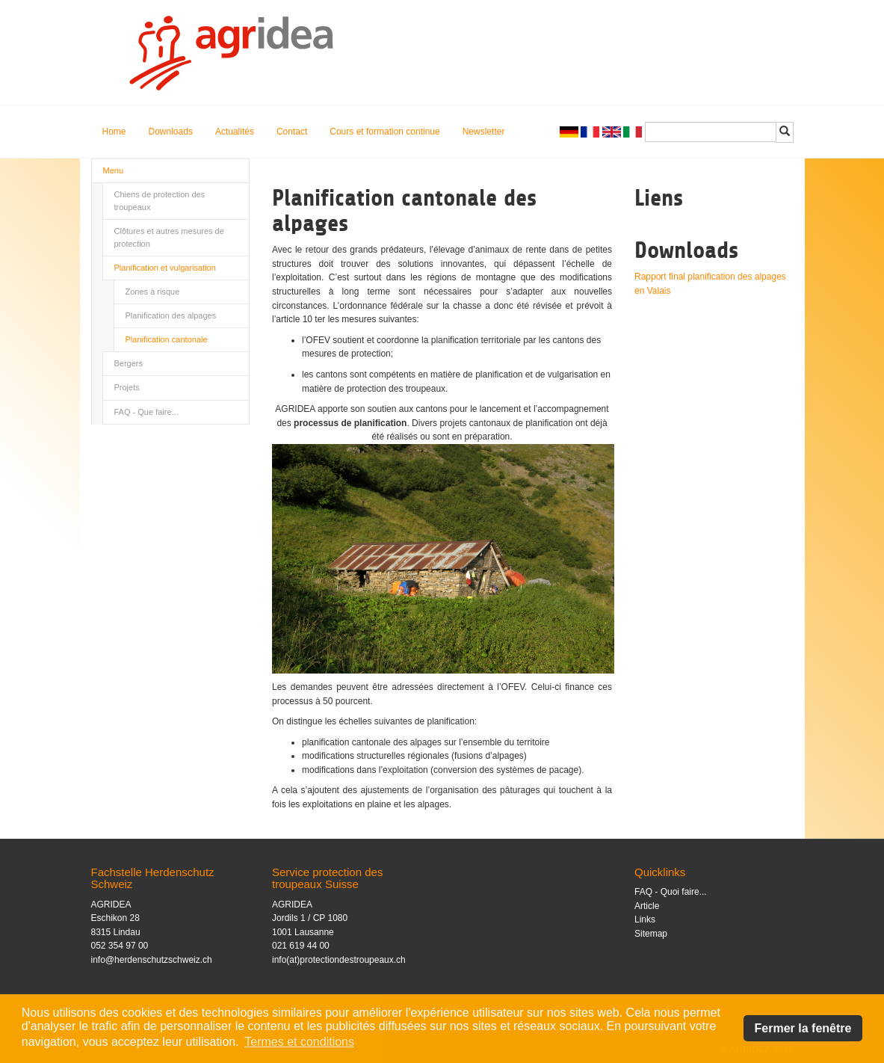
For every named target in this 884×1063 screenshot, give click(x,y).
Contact (291, 131)
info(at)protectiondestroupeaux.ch (339, 960)
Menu (113, 170)
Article (646, 906)
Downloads (171, 131)
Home (114, 131)
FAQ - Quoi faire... (670, 892)
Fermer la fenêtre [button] (803, 1028)
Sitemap (650, 933)
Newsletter (484, 131)
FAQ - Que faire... (146, 411)
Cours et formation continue (384, 131)
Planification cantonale (167, 339)
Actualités (234, 131)
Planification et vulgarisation (165, 267)
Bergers (128, 363)
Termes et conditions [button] (299, 1041)
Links (644, 919)
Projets (127, 387)
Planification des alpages (171, 315)
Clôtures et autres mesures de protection (169, 237)
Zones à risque (153, 291)
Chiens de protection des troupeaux (159, 201)
